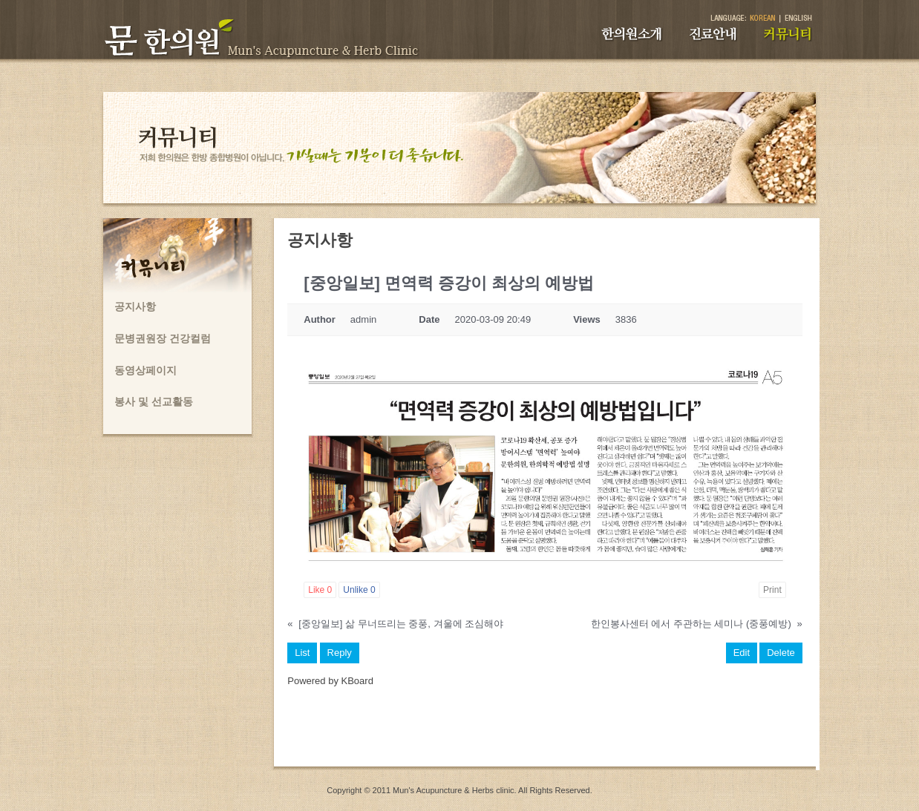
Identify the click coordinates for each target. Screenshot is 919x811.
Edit (741, 652)
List (302, 652)
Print (772, 590)
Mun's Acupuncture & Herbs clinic (453, 790)
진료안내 (713, 34)
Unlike (359, 590)
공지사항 (135, 306)
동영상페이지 (145, 370)
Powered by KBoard (330, 680)
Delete (781, 652)
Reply (339, 652)
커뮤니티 (788, 34)
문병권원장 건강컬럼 (162, 338)
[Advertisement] (545, 733)
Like (320, 590)
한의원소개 (632, 34)
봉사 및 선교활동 (153, 401)
